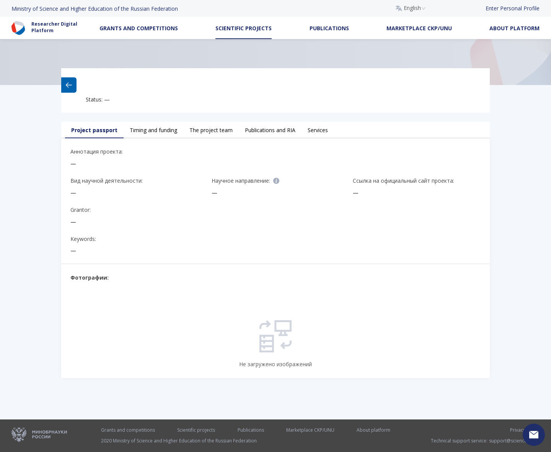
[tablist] (275, 130)
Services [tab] (318, 130)
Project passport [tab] (94, 130)
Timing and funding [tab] (153, 130)
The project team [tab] (211, 130)
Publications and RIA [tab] (270, 130)
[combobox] (410, 8)
